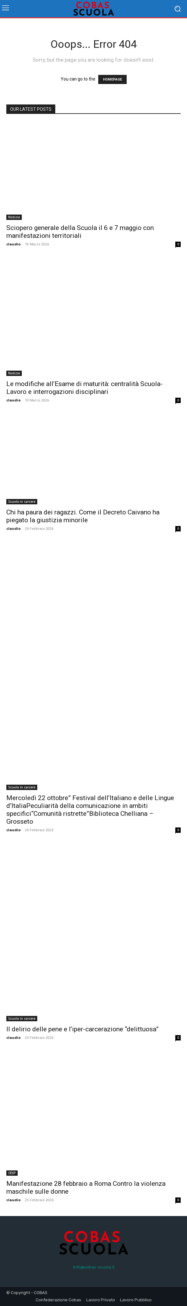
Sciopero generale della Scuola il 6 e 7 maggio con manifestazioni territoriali (80, 231)
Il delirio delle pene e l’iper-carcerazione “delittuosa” (82, 1029)
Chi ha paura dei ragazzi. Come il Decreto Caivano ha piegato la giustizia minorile (83, 516)
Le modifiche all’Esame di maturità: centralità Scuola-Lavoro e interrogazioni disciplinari (84, 387)
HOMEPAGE (112, 79)
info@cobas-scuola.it (93, 1267)
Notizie (14, 217)
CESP (12, 1173)
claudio (13, 244)
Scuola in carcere (21, 501)
